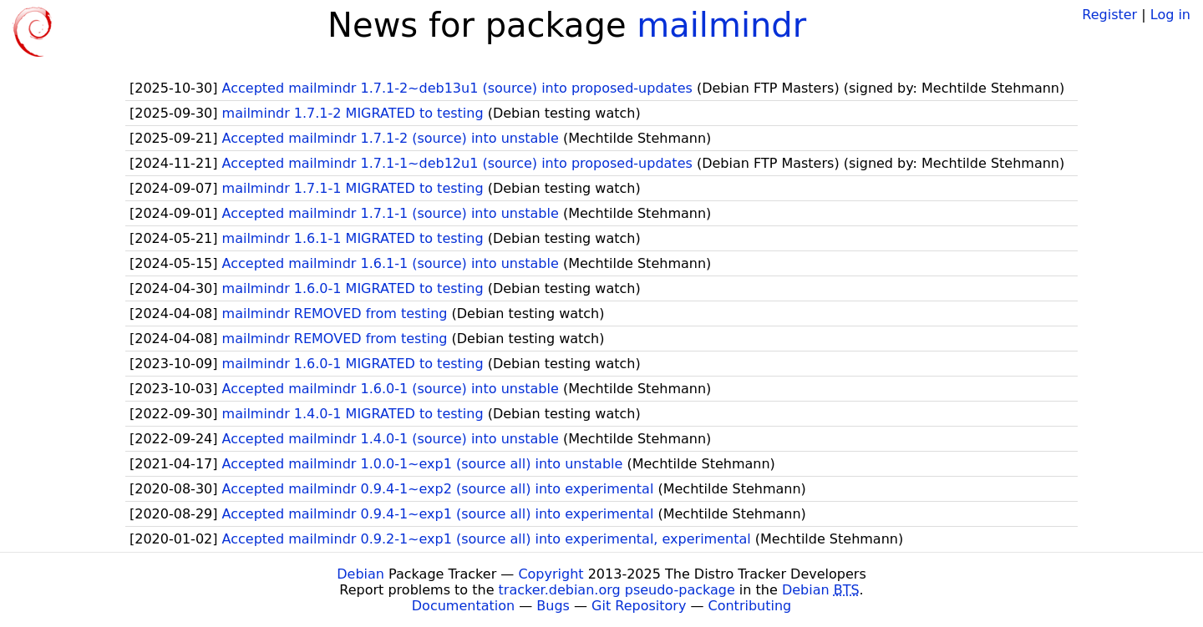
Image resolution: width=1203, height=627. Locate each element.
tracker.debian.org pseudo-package (617, 590)
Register (1109, 15)
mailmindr (721, 25)
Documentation (463, 606)
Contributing (750, 606)
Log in (1170, 15)
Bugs (553, 606)
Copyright (550, 574)
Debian (360, 574)
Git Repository (638, 606)
